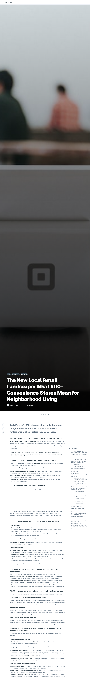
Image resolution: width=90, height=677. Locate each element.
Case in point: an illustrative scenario (77, 534)
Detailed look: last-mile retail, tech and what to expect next (79, 531)
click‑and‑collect (43, 476)
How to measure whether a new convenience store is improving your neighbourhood (78, 538)
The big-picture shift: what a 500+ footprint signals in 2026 (79, 480)
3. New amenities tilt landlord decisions (80, 509)
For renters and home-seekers (79, 517)
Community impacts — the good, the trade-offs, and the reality (78, 487)
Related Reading (77, 557)
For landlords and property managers (80, 521)
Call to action (74, 555)
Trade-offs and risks (78, 491)
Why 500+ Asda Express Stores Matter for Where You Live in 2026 (79, 477)
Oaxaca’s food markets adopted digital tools (30, 658)
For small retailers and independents (79, 524)
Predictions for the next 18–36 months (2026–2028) (78, 542)
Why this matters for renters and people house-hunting (80, 483)
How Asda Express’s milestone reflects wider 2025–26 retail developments (78, 495)
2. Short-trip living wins (79, 506)
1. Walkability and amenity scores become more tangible (80, 504)
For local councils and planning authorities (79, 527)
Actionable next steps (76, 548)
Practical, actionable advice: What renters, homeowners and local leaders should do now (79, 513)
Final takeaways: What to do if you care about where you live (79, 546)
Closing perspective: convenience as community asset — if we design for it (79, 552)
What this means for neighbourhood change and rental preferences (79, 500)
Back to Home (7, 2)
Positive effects (77, 489)
